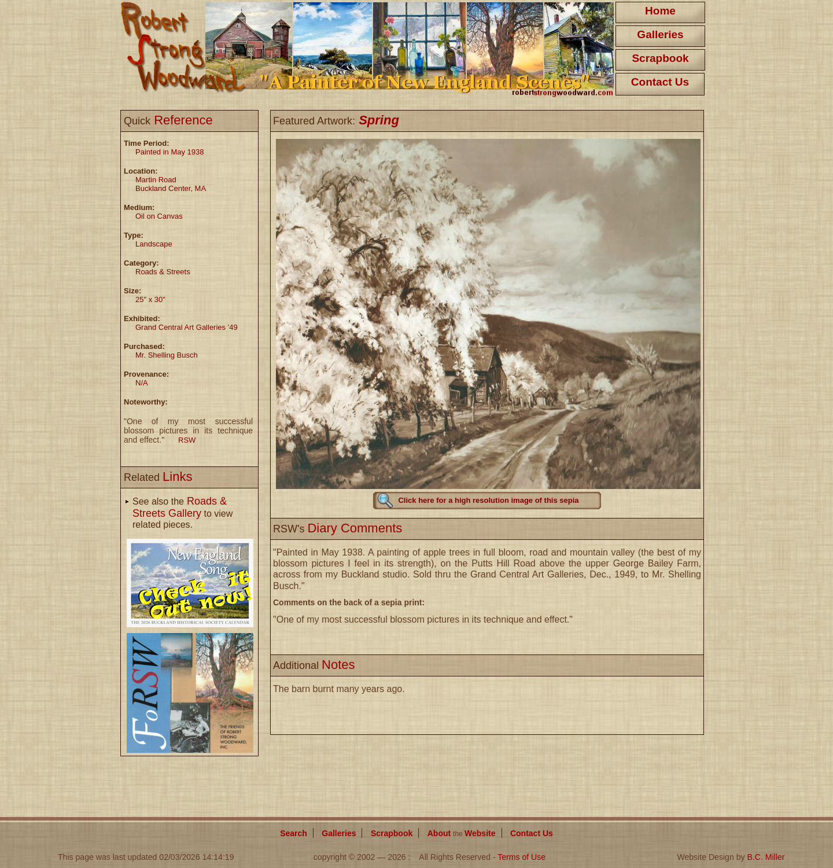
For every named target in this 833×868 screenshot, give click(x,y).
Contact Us (660, 82)
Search (293, 833)
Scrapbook (660, 58)
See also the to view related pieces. (182, 512)
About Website (461, 833)
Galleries (660, 34)
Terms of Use (521, 857)
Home (660, 11)
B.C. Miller (765, 857)
